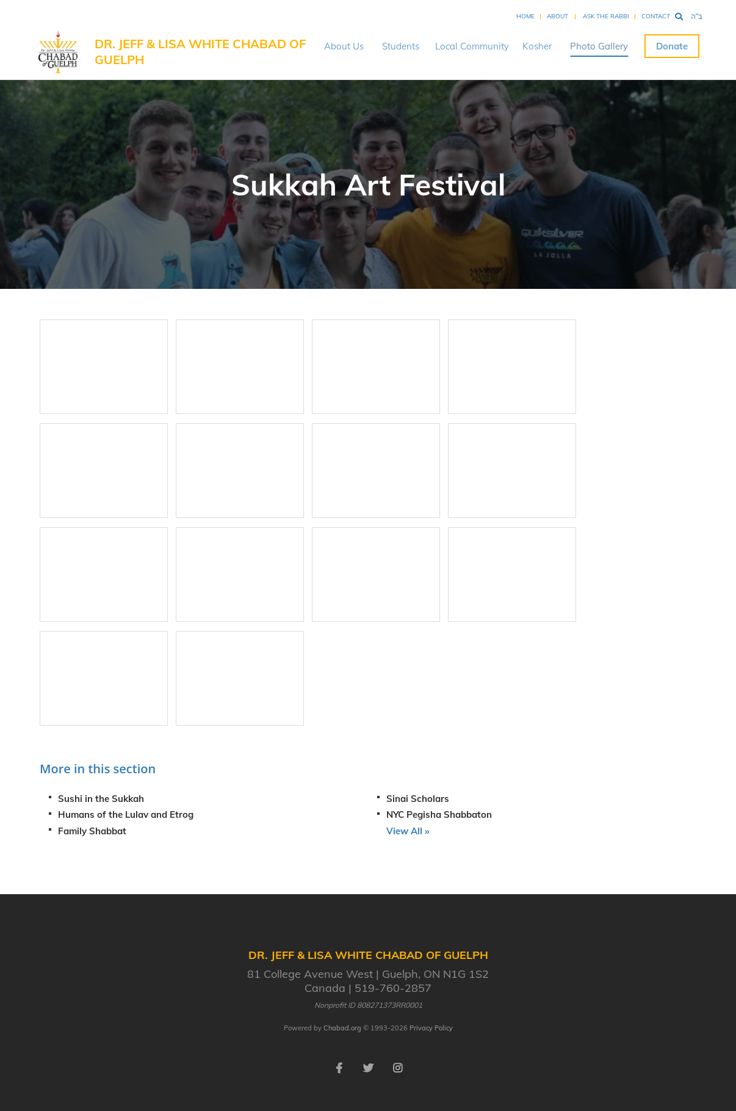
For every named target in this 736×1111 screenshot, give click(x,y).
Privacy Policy (431, 1028)
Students (400, 46)
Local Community (472, 46)
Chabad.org (342, 1028)
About (557, 16)
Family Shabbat (92, 831)
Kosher (537, 46)
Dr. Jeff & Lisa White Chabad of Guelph (200, 51)
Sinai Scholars (417, 798)
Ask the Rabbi (606, 16)
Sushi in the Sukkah (101, 798)
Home (525, 16)
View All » (407, 831)
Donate (672, 46)
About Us (344, 46)
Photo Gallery (599, 46)
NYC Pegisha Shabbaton (439, 814)
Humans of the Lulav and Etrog (125, 814)
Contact (655, 16)
